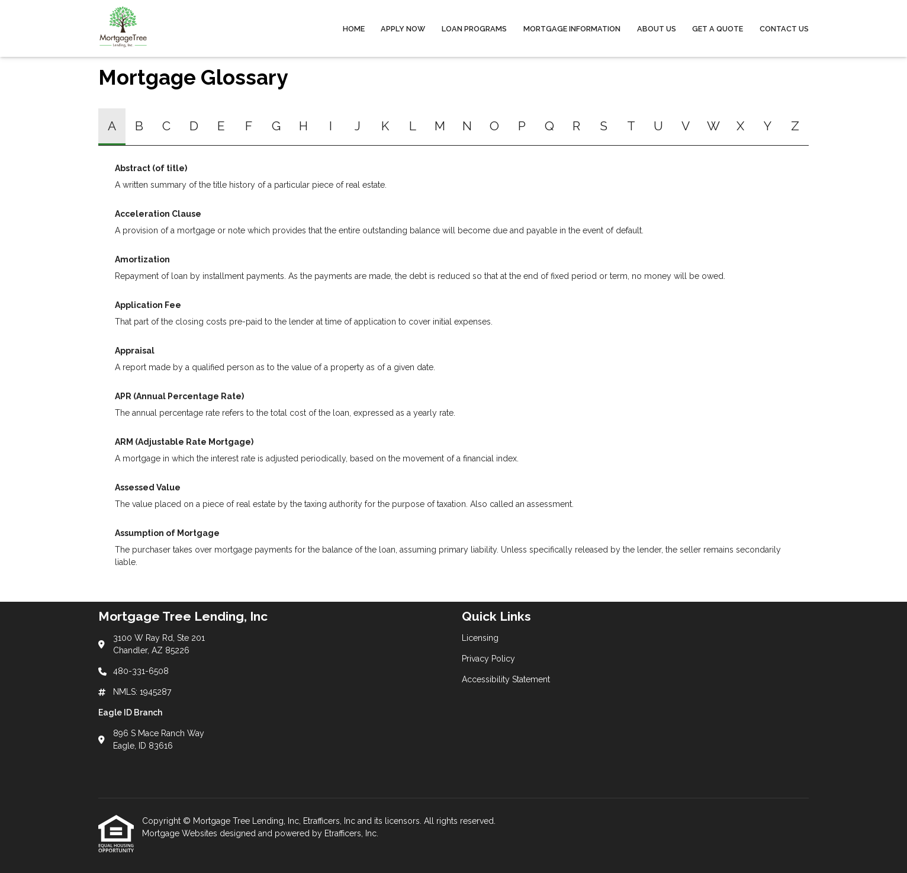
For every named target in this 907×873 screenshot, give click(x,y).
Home (354, 28)
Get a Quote (717, 28)
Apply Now (403, 28)
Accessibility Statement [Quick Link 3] (506, 679)
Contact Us (784, 28)
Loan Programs (474, 28)
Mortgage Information (571, 28)
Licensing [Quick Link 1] (480, 638)
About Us (656, 28)
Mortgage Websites (181, 833)
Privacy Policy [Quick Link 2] (488, 658)
